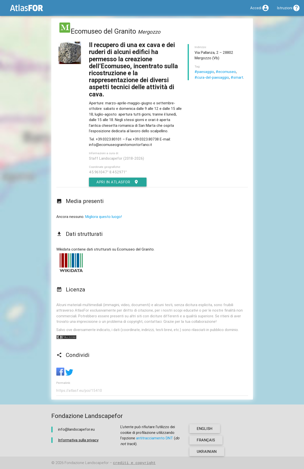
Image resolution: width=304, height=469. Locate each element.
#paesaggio (204, 71)
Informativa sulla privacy (78, 440)
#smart (237, 77)
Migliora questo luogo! (103, 216)
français (206, 440)
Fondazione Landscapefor (87, 463)
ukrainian (207, 451)
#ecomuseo (226, 71)
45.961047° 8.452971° (108, 172)
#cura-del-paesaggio (212, 77)
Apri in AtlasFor (117, 182)
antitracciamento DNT (154, 438)
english (205, 428)
